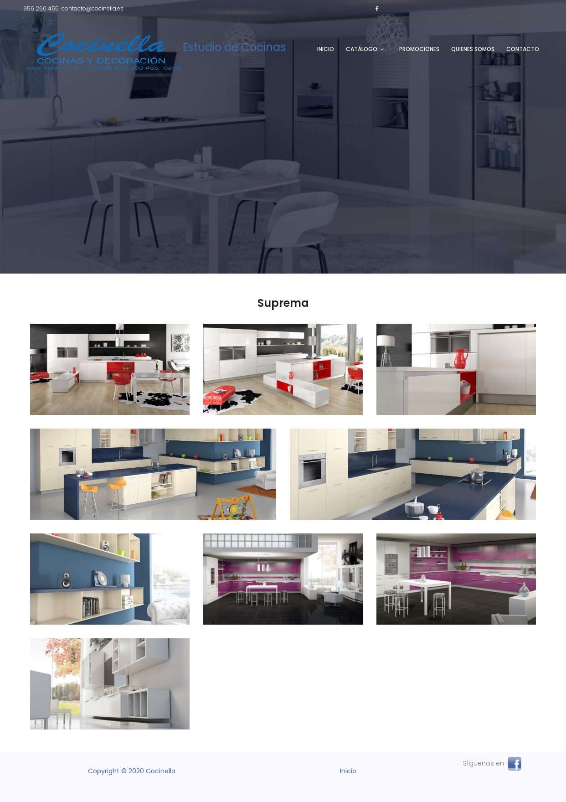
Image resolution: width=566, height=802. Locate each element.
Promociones (419, 49)
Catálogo (361, 49)
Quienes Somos (472, 49)
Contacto (522, 49)
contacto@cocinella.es (92, 8)
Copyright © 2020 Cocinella (131, 771)
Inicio (325, 49)
